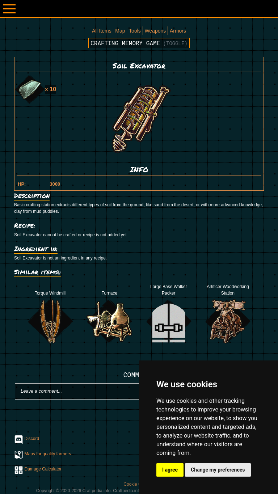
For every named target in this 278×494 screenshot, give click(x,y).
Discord (32, 438)
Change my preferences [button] (218, 470)
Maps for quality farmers (48, 453)
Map (120, 31)
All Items (101, 31)
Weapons (155, 31)
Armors (178, 31)
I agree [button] (170, 470)
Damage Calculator (43, 469)
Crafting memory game (139, 43)
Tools (135, 31)
